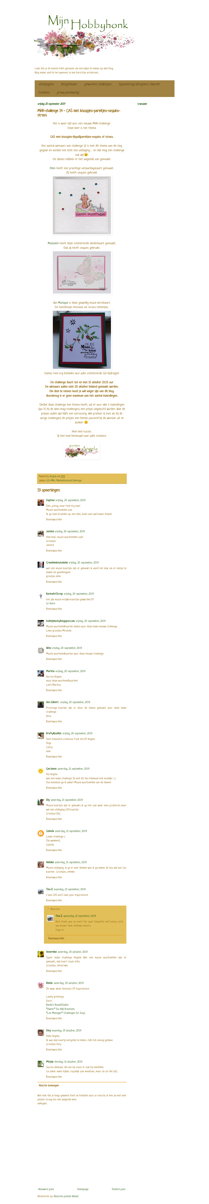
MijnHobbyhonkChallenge (69, 480)
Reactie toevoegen (49, 1085)
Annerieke (51, 952)
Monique (63, 303)
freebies (44, 93)
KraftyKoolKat (53, 733)
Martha (50, 671)
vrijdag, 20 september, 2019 (71, 500)
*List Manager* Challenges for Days (65, 1013)
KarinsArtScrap (54, 594)
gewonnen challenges (97, 84)
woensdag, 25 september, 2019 (79, 916)
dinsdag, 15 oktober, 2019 (68, 1061)
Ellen (52, 168)
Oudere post (118, 1189)
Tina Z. (49, 889)
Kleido (49, 983)
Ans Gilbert (52, 702)
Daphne (50, 500)
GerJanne (51, 769)
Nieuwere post (46, 1189)
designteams (69, 84)
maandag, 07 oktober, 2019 (66, 1030)
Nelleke (50, 862)
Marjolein (54, 243)
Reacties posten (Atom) (66, 1196)
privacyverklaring (68, 93)
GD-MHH (50, 480)
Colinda (50, 831)
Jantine (50, 531)
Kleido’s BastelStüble (57, 1005)
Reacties (55, 909)
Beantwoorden (54, 519)
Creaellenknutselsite (57, 562)
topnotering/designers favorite (139, 84)
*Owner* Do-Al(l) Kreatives (60, 1009)
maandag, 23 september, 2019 (70, 889)
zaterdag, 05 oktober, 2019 (73, 952)
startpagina (45, 84)
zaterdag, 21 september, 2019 (74, 769)
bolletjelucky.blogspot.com (60, 621)
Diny (48, 1030)
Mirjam (49, 1061)
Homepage (82, 1189)
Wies (48, 648)
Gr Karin (50, 603)
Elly (48, 800)
